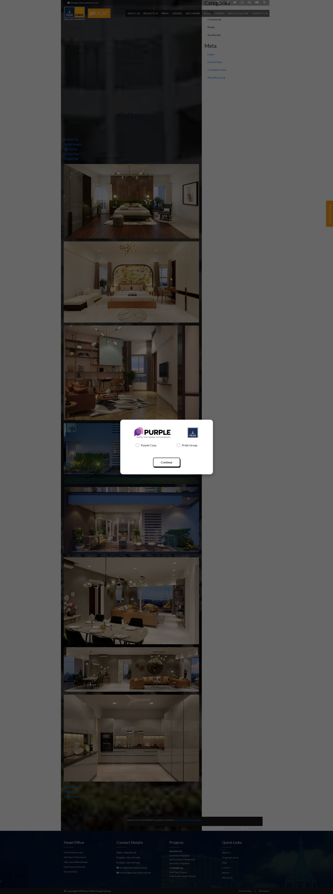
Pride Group (187, 445)
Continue (166, 462)
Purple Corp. (146, 445)
